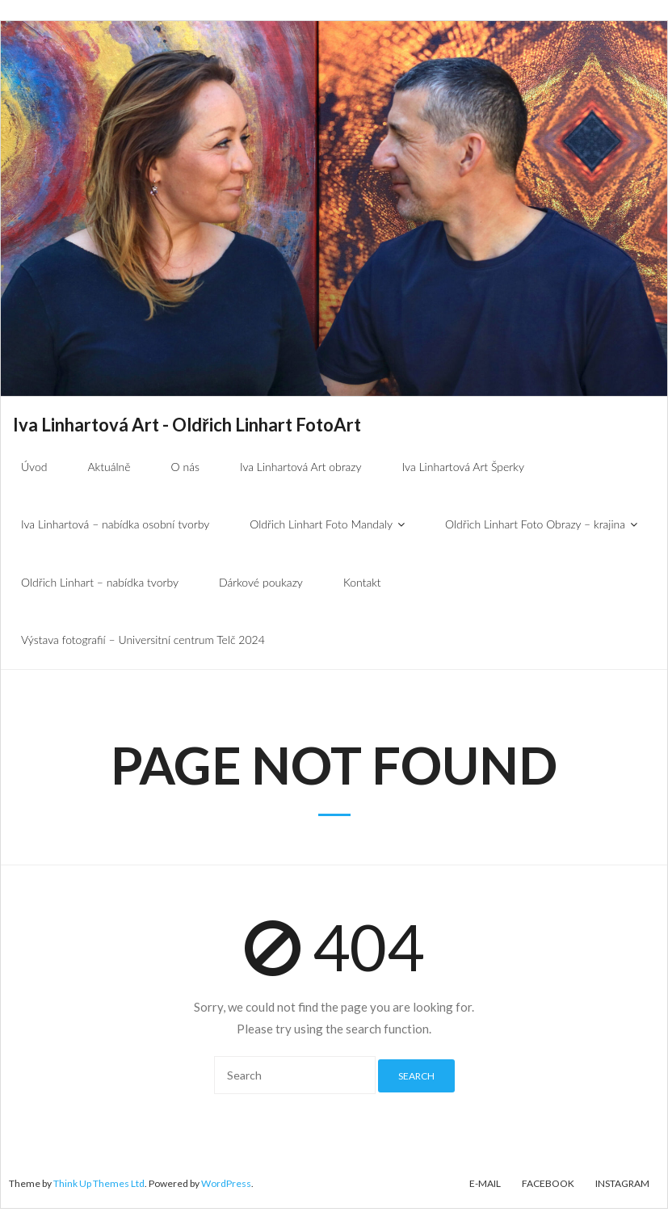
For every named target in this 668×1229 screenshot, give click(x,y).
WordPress (226, 1183)
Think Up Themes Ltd (99, 1183)
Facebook (548, 1183)
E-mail (485, 1183)
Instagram (622, 1183)
